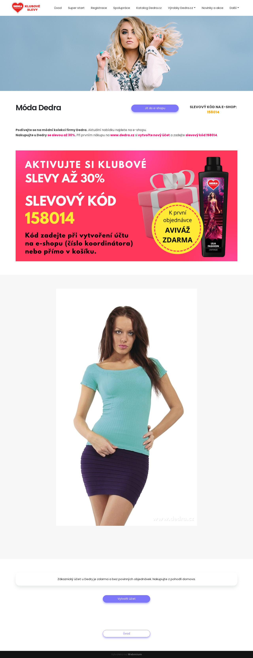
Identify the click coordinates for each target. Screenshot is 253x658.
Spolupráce (121, 8)
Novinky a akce (212, 8)
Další (233, 8)
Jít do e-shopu (155, 108)
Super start (76, 8)
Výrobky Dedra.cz (180, 8)
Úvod (58, 8)
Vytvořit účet (127, 599)
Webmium (135, 654)
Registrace (99, 8)
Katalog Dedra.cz (149, 8)
